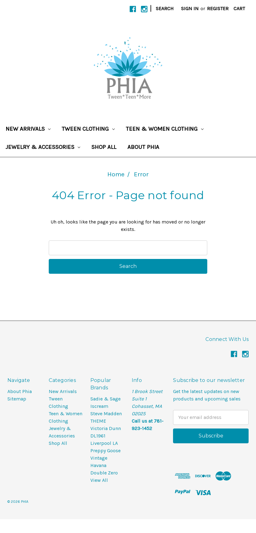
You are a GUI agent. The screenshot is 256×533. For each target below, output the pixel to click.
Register (218, 8)
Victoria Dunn (105, 428)
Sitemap (16, 399)
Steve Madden (106, 413)
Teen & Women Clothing (165, 128)
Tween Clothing (88, 128)
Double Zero (104, 473)
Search (165, 8)
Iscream (99, 406)
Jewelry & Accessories (43, 147)
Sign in (190, 8)
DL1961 (97, 436)
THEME (98, 421)
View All (99, 480)
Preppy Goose (105, 450)
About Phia (143, 147)
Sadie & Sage (105, 399)
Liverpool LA (104, 443)
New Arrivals (28, 128)
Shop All (103, 147)
